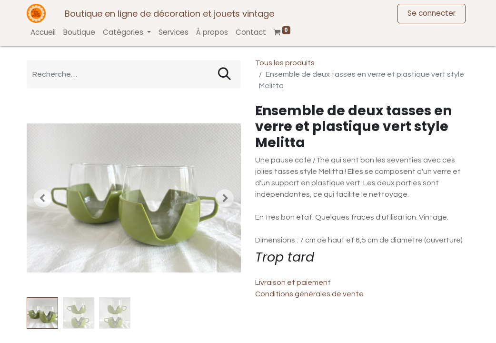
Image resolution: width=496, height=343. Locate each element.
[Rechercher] (224, 74)
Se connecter (431, 13)
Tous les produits (285, 63)
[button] (43, 198)
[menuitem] (43, 32)
